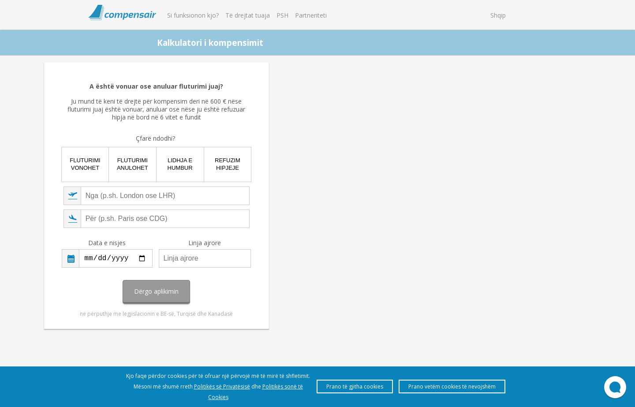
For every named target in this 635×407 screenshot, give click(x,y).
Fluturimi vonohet (247, 166)
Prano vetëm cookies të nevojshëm (452, 386)
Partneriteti (311, 15)
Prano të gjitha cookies (354, 386)
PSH (282, 15)
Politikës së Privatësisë (222, 386)
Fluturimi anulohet (294, 166)
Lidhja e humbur (340, 166)
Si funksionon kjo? (193, 15)
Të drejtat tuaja (247, 15)
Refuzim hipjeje (387, 166)
